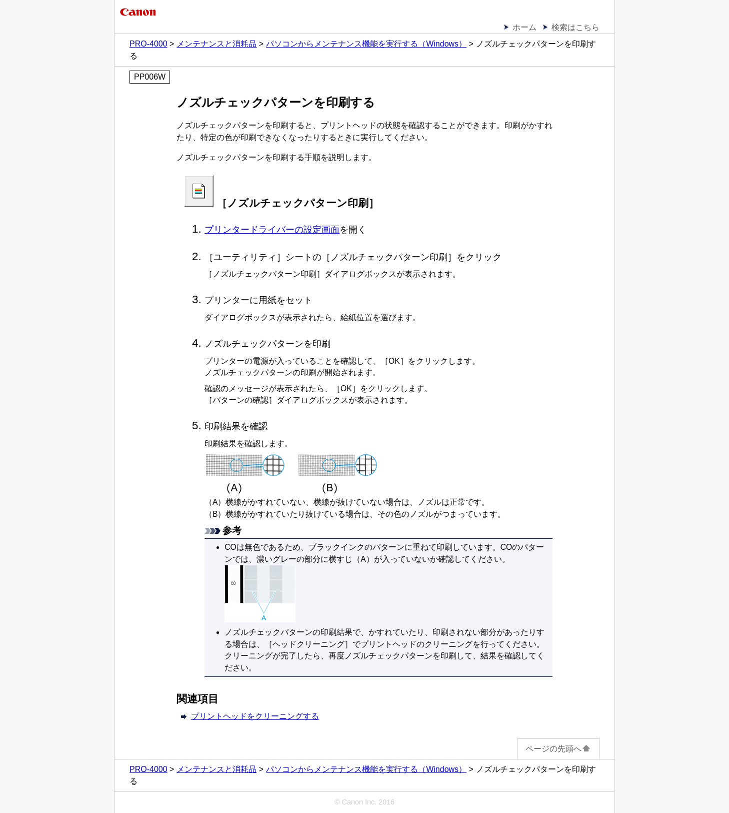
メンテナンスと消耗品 (216, 44)
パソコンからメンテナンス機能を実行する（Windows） (366, 44)
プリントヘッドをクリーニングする (255, 716)
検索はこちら (576, 27)
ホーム (524, 27)
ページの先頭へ (558, 748)
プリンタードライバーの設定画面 (272, 230)
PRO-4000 (149, 44)
